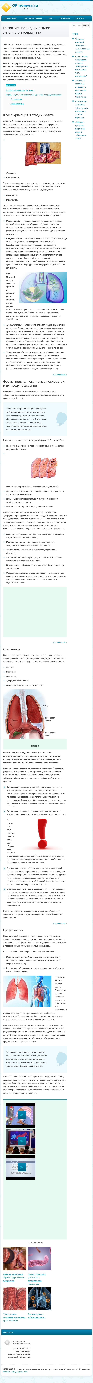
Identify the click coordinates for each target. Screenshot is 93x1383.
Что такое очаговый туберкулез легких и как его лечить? (82, 45)
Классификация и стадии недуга (20, 90)
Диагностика (64, 18)
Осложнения (16, 99)
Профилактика (17, 104)
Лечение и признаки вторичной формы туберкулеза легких (80, 130)
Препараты (79, 18)
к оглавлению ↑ (60, 374)
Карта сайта (8, 1332)
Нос (50, 18)
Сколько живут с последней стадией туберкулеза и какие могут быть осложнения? (81, 66)
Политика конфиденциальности (15, 1372)
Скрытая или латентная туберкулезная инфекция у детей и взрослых (81, 109)
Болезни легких (10, 18)
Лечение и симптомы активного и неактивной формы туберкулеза (80, 89)
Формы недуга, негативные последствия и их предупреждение (33, 95)
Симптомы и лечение (33, 18)
